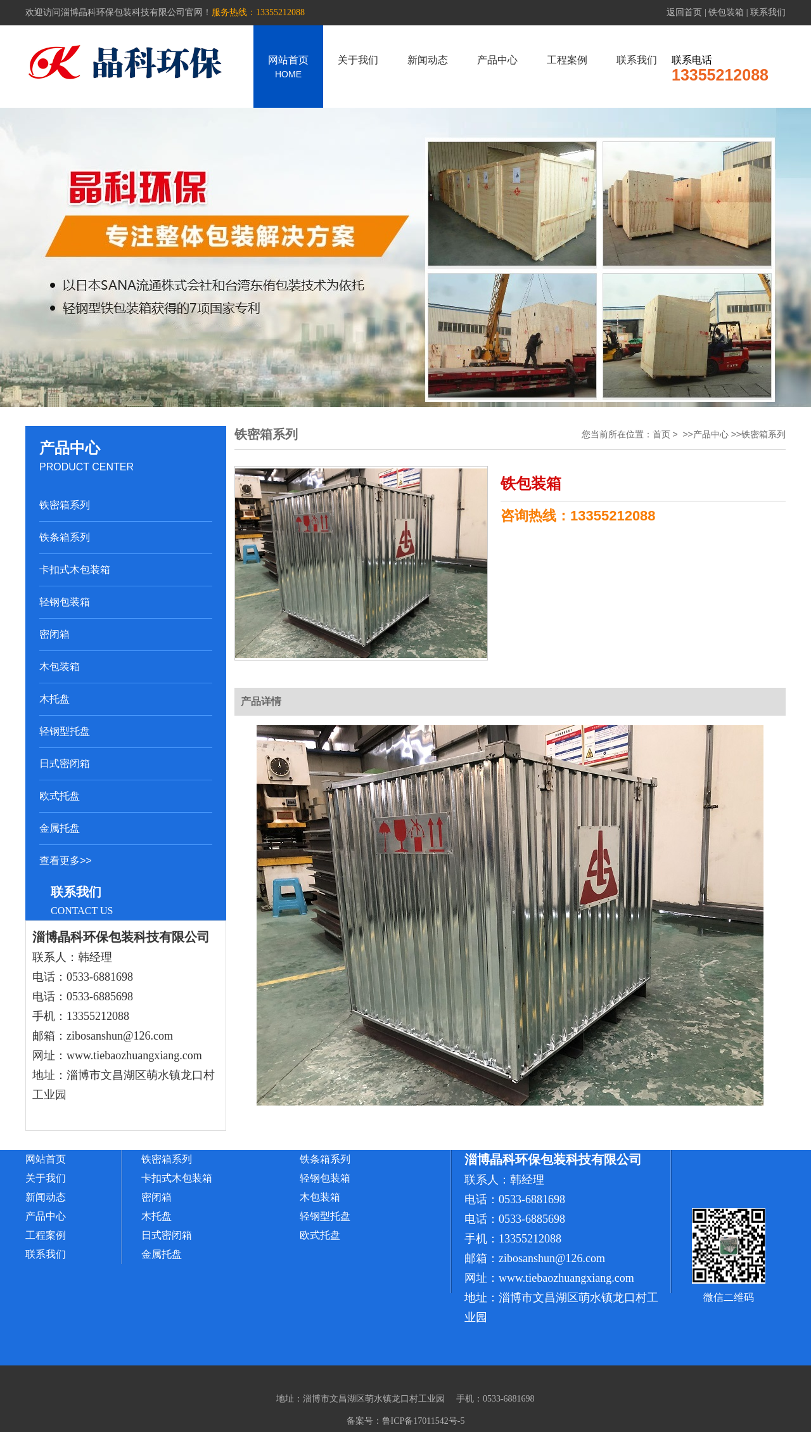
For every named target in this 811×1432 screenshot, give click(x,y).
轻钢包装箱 (64, 602)
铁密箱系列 (64, 505)
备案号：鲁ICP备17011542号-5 (406, 1421)
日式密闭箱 (64, 763)
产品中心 (497, 60)
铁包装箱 (726, 12)
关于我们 (358, 60)
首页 (661, 434)
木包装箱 (59, 666)
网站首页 (288, 67)
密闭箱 (54, 634)
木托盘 (54, 698)
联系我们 (768, 12)
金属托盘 (59, 828)
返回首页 (684, 12)
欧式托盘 (59, 795)
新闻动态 (427, 60)
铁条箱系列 (64, 537)
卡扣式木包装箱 (74, 569)
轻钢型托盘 (64, 731)
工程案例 (567, 60)
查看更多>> (65, 860)
